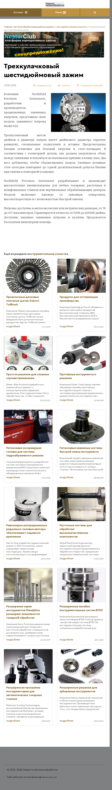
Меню (60, 12)
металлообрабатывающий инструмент (34, 27)
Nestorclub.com (49, 777)
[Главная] (55, 4)
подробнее (13, 326)
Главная (8, 27)
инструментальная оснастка (71, 27)
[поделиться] (42, 85)
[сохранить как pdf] (90, 85)
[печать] (64, 85)
